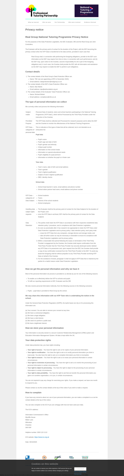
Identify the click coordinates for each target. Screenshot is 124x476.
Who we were (46, 22)
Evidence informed (90, 22)
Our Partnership (60, 22)
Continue (80, 469)
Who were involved (74, 22)
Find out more (77, 474)
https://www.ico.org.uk (41, 437)
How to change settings (80, 471)
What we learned (33, 22)
